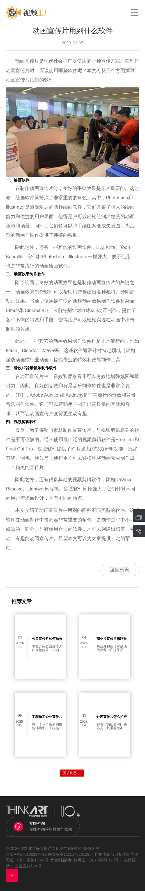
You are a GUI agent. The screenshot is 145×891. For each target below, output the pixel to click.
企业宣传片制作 (28, 866)
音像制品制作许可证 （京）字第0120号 (84, 860)
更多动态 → (72, 773)
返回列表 (119, 569)
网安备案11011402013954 (71, 854)
